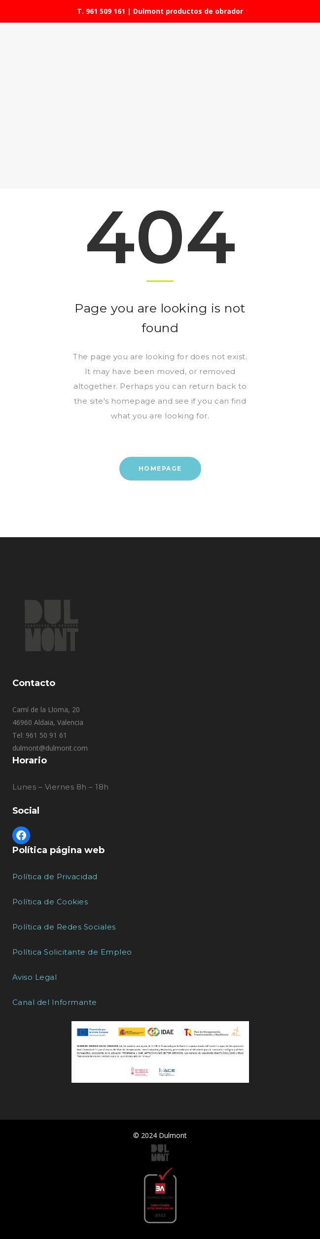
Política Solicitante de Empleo (72, 952)
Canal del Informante (54, 1002)
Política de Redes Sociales (64, 926)
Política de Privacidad (55, 876)
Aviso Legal (34, 977)
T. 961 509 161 (101, 11)
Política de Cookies (50, 901)
